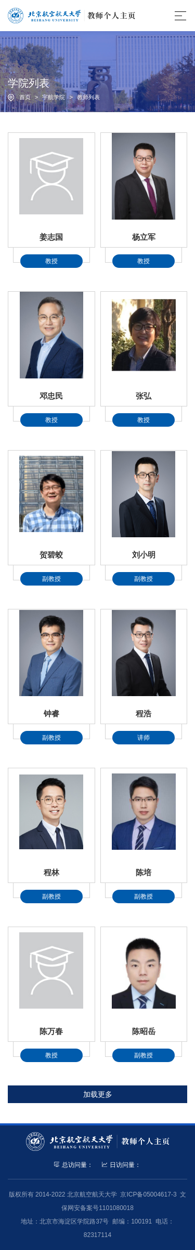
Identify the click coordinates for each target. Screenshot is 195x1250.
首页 (25, 97)
